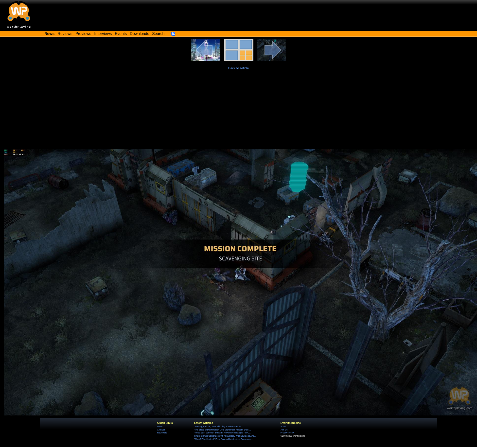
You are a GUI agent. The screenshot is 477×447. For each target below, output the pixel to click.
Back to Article (238, 68)
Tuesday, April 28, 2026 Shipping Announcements (217, 426)
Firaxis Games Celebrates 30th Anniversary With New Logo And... (225, 436)
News (159, 426)
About (283, 426)
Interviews (103, 34)
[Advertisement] (239, 112)
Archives (161, 430)
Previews (83, 34)
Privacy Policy (287, 432)
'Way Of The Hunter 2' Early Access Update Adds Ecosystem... (223, 439)
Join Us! (284, 430)
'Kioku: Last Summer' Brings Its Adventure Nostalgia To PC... (222, 432)
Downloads (139, 34)
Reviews (65, 34)
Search (158, 34)
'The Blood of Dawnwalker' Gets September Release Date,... (222, 430)
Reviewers (162, 432)
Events (121, 34)
